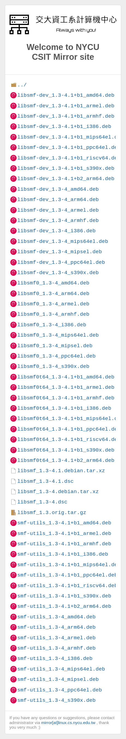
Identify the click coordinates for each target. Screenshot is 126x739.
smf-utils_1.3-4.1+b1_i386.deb (62, 554)
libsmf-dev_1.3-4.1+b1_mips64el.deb (70, 137)
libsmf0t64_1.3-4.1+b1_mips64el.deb (70, 418)
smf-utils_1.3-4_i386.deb (54, 658)
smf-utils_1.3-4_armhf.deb (56, 648)
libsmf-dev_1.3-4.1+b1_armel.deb (65, 105)
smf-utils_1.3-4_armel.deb (56, 637)
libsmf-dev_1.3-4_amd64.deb (58, 189)
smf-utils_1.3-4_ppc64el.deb (59, 690)
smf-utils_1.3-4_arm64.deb (56, 627)
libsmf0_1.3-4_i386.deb (51, 324)
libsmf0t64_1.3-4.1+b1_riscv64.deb (69, 439)
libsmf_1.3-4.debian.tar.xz (58, 491)
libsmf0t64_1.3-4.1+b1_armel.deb (65, 387)
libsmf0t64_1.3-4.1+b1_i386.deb (64, 408)
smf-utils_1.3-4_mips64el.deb (61, 669)
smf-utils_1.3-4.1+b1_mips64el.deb (69, 564)
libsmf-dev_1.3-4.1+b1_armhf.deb (65, 116)
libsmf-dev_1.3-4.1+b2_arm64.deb (65, 178)
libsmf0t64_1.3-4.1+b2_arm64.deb (65, 460)
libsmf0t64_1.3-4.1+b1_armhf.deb (65, 398)
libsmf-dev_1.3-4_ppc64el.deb (61, 262)
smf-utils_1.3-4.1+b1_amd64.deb (64, 523)
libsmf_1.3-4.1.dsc (45, 481)
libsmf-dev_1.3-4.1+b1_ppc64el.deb (69, 147)
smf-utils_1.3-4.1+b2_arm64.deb (64, 606)
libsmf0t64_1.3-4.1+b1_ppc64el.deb (69, 429)
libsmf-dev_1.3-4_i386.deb (56, 230)
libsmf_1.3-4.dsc (42, 502)
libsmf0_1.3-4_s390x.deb (53, 366)
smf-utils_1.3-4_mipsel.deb (58, 679)
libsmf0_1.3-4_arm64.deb (53, 293)
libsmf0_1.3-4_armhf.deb (53, 314)
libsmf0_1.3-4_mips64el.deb (58, 335)
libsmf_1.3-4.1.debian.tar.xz (61, 470)
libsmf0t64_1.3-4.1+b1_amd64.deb (65, 377)
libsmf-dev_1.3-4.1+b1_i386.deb (64, 126)
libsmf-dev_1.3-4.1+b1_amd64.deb (65, 95)
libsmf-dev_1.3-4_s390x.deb (58, 272)
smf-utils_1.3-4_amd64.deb (56, 617)
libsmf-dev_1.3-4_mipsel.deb (59, 251)
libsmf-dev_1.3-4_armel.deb (58, 210)
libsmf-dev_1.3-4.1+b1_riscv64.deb (69, 158)
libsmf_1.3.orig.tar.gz (51, 512)
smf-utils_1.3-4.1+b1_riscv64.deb (67, 585)
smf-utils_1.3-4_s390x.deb (56, 700)
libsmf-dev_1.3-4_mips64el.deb (62, 241)
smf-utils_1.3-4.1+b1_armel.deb (64, 533)
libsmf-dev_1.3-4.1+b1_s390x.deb (65, 168)
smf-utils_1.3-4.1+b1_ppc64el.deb (67, 575)
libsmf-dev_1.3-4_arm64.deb (58, 199)
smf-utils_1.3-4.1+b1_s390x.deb (64, 596)
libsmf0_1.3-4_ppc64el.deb (56, 356)
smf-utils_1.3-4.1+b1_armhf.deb (64, 543)
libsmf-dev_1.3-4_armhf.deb (58, 220)
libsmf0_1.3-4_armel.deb (53, 304)
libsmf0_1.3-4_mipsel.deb (54, 345)
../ (22, 85)
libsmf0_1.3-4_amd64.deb (53, 283)
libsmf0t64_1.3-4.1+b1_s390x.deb (65, 450)
